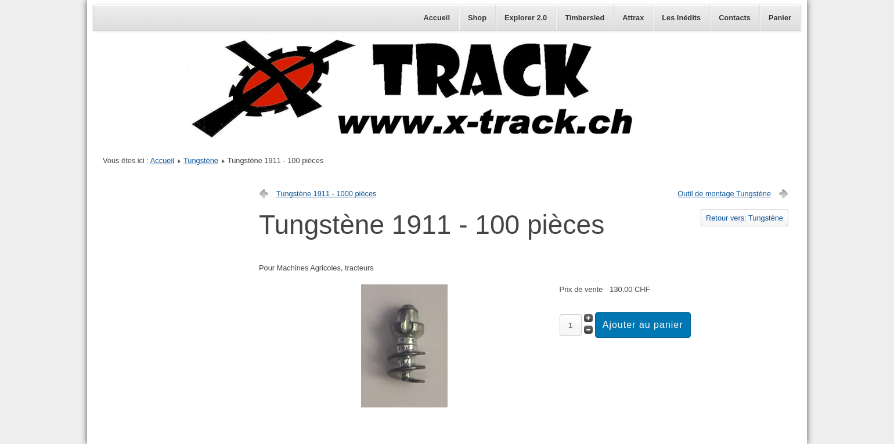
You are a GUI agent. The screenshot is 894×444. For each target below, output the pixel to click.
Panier (780, 17)
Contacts (735, 17)
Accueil (436, 17)
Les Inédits (681, 17)
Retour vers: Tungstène (744, 218)
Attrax (633, 17)
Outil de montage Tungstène (724, 193)
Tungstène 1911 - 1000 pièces (326, 193)
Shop (477, 17)
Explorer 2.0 (525, 17)
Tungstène (200, 160)
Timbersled (584, 17)
